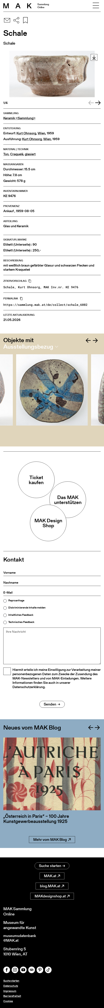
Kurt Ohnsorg (26, 133)
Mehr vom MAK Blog (52, 848)
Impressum (9, 991)
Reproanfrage (16, 600)
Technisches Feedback (21, 622)
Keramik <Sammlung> (19, 118)
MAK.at (52, 874)
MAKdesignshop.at (52, 895)
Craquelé (16, 154)
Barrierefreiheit (12, 996)
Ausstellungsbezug (28, 346)
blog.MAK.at (52, 885)
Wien (41, 133)
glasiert (30, 154)
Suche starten (52, 864)
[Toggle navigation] (96, 6)
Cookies (8, 1001)
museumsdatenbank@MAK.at (21, 938)
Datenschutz (10, 986)
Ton (6, 154)
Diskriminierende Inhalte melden (27, 607)
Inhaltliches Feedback (20, 615)
